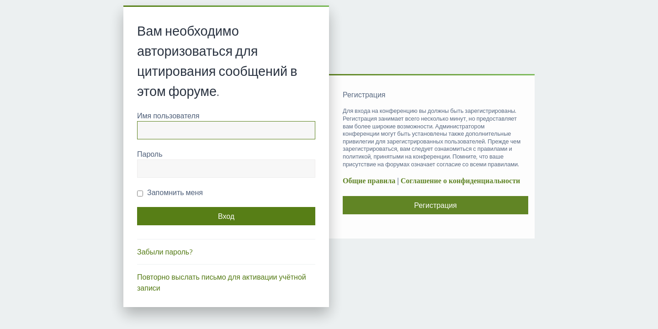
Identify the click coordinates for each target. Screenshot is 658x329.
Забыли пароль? (165, 251)
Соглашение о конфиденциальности (460, 181)
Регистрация (435, 205)
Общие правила (369, 181)
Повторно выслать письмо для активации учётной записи (221, 282)
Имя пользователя (168, 115)
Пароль (150, 154)
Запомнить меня (170, 192)
